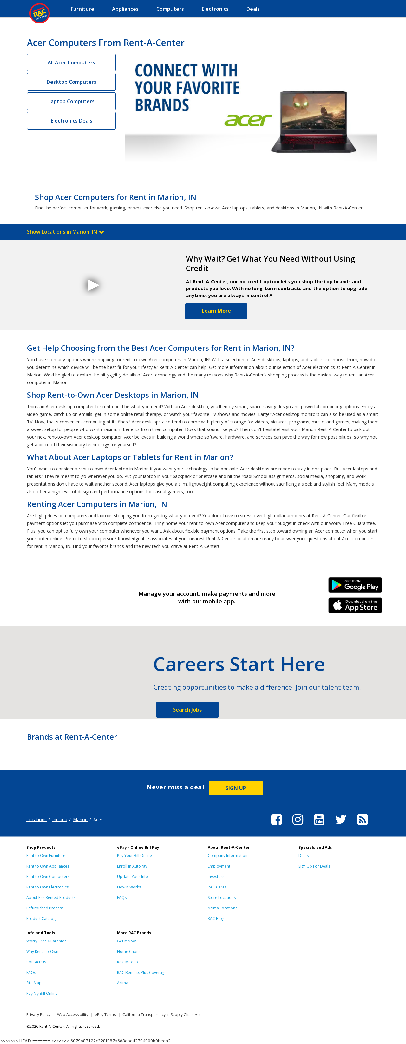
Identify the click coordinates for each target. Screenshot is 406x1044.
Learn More (216, 310)
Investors (216, 876)
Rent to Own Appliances (47, 866)
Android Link (355, 587)
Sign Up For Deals (314, 866)
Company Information (227, 855)
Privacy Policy (38, 1014)
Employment (219, 866)
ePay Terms (105, 1014)
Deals (303, 855)
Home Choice (129, 951)
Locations (36, 819)
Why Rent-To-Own (42, 951)
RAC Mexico (127, 962)
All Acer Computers (71, 62)
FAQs (122, 897)
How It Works (129, 887)
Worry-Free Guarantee (46, 941)
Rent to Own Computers (47, 876)
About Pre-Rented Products (50, 897)
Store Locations (222, 897)
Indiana (59, 819)
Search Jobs (187, 709)
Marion (80, 819)
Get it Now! (127, 941)
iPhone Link (355, 607)
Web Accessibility (72, 1014)
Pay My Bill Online (42, 993)
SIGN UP (236, 788)
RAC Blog (216, 918)
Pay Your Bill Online (134, 855)
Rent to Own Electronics (47, 887)
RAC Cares (217, 887)
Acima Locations (222, 908)
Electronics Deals (71, 120)
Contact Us (36, 962)
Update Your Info (132, 876)
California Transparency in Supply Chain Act (161, 1014)
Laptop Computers (71, 101)
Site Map (34, 983)
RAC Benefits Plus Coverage (142, 972)
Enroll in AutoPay (132, 866)
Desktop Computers (71, 81)
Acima (122, 983)
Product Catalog (41, 918)
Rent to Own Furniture (45, 855)
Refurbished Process (44, 908)
